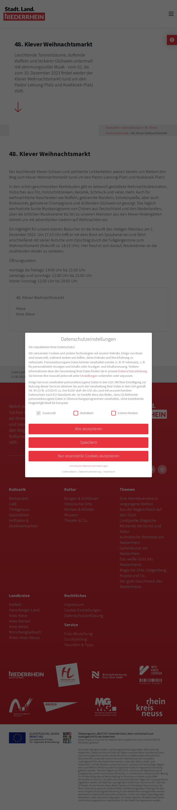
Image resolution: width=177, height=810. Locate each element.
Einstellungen (88, 376)
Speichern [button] (88, 442)
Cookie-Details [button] (69, 471)
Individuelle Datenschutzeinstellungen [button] (88, 465)
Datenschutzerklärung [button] (90, 471)
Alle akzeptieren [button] (88, 428)
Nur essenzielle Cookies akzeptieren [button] (88, 455)
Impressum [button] (109, 471)
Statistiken (83, 413)
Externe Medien (124, 413)
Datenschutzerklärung (132, 371)
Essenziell (46, 413)
